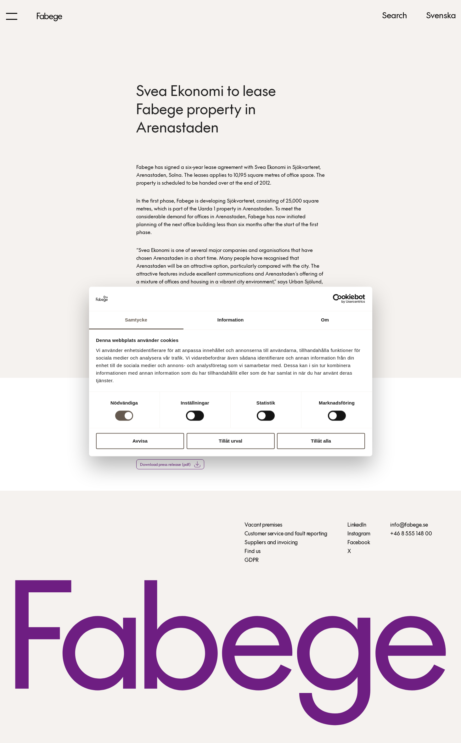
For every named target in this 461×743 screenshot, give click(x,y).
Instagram (358, 534)
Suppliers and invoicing (271, 543)
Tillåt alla (321, 441)
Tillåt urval (230, 441)
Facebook (358, 543)
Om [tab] (325, 319)
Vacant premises (263, 525)
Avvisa (140, 441)
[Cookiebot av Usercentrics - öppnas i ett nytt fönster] (337, 299)
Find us (253, 552)
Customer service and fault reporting (286, 534)
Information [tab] (230, 319)
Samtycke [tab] (136, 319)
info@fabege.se (409, 525)
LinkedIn (356, 525)
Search (394, 16)
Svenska (441, 16)
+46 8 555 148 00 (411, 534)
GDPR (251, 560)
